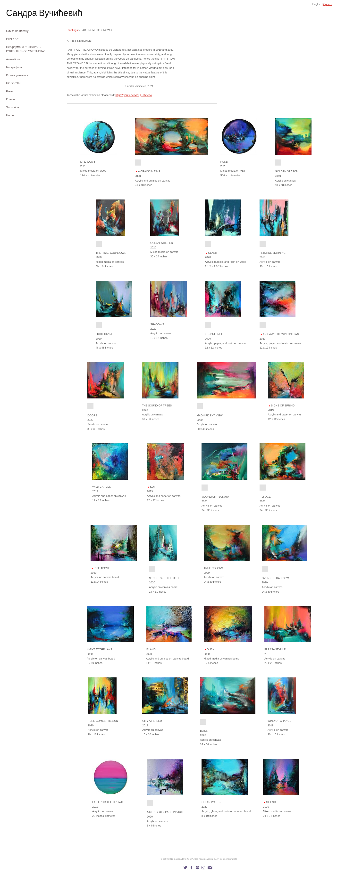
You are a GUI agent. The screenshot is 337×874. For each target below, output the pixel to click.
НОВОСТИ (13, 83)
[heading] (18, 13)
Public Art (12, 39)
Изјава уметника (17, 75)
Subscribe (12, 107)
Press (10, 91)
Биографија (14, 67)
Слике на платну (17, 31)
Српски (327, 4)
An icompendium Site (227, 859)
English (316, 4)
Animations (13, 59)
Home (10, 115)
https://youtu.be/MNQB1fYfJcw (134, 95)
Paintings (72, 30)
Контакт (11, 99)
